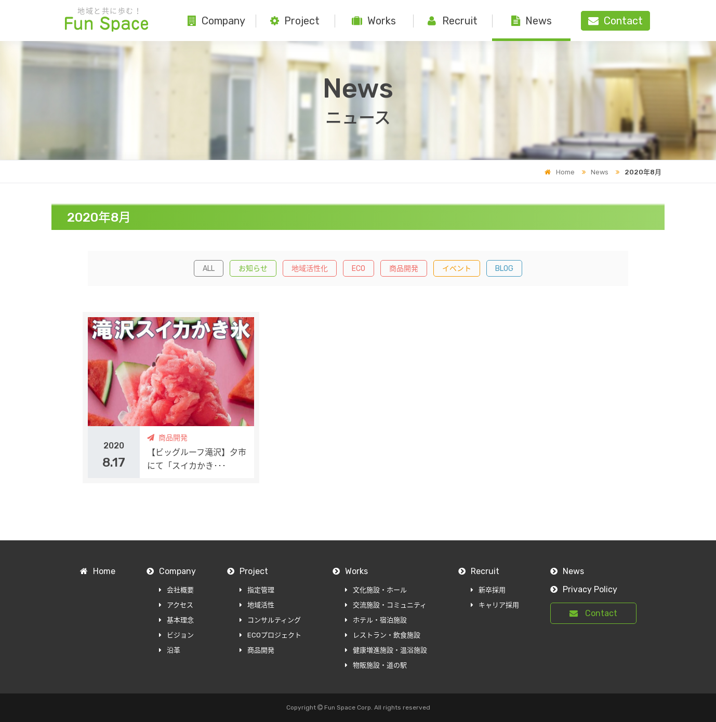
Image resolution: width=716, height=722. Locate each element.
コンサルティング (270, 620)
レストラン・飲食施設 (382, 635)
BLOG (504, 268)
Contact (593, 613)
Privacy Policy (583, 589)
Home (560, 172)
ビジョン (176, 635)
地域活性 (257, 605)
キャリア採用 (495, 605)
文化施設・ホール (376, 590)
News (531, 21)
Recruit (453, 21)
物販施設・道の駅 (376, 665)
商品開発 (403, 268)
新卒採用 (488, 590)
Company (216, 21)
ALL (209, 268)
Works (374, 21)
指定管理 (257, 590)
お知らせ (253, 268)
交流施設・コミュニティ (386, 605)
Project (295, 21)
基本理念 (176, 620)
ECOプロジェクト (270, 635)
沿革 (169, 650)
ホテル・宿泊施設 (376, 620)
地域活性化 (309, 268)
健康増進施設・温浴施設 (386, 650)
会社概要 (176, 590)
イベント (456, 268)
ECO (358, 268)
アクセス (176, 605)
